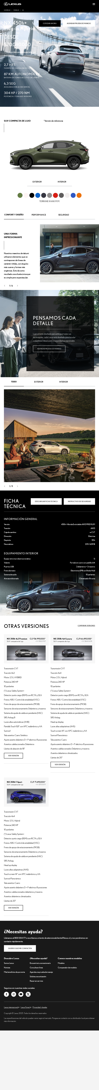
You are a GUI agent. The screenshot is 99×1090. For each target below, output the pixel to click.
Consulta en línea (36, 967)
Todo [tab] (14, 382)
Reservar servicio (36, 981)
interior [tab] (63, 382)
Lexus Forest (26, 1007)
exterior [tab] (38, 382)
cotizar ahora (49, 23)
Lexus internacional (11, 1007)
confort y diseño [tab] (13, 215)
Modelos (16, 10)
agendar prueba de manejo (49, 349)
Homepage (7, 10)
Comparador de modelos (67, 967)
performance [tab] (39, 215)
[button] (4, 486)
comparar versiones (86, 625)
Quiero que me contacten (20, 948)
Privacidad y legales (40, 1007)
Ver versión (13, 756)
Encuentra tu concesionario (40, 963)
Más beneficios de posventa (14, 972)
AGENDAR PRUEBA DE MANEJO (79, 23)
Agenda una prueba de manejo (41, 972)
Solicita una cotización (38, 976)
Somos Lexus (9, 963)
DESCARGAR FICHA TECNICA (46, 501)
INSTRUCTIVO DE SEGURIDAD (79, 501)
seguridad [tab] (63, 215)
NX (23, 10)
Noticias (7, 967)
